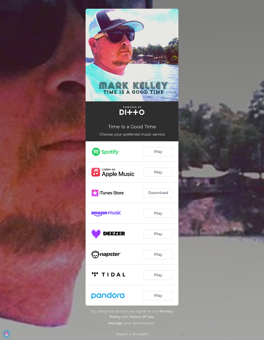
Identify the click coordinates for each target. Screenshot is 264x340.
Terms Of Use (142, 317)
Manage (115, 323)
